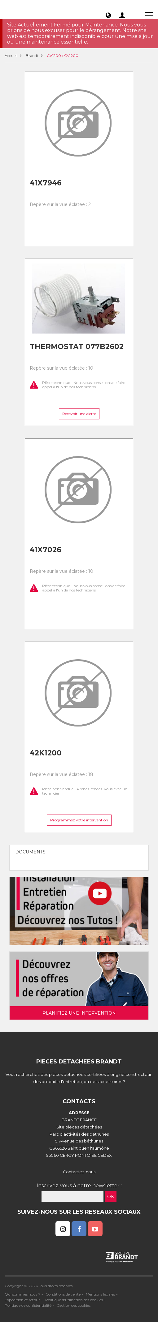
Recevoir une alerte (79, 413)
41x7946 (46, 183)
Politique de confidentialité (28, 1305)
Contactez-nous (79, 1171)
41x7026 (45, 550)
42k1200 (46, 753)
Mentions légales (100, 1294)
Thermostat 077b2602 (77, 347)
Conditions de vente (63, 1294)
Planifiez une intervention (79, 1013)
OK (110, 1196)
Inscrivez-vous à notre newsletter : (79, 1186)
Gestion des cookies (73, 1305)
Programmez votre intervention (79, 820)
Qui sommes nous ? (22, 1294)
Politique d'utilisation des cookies (74, 1299)
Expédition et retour (22, 1299)
